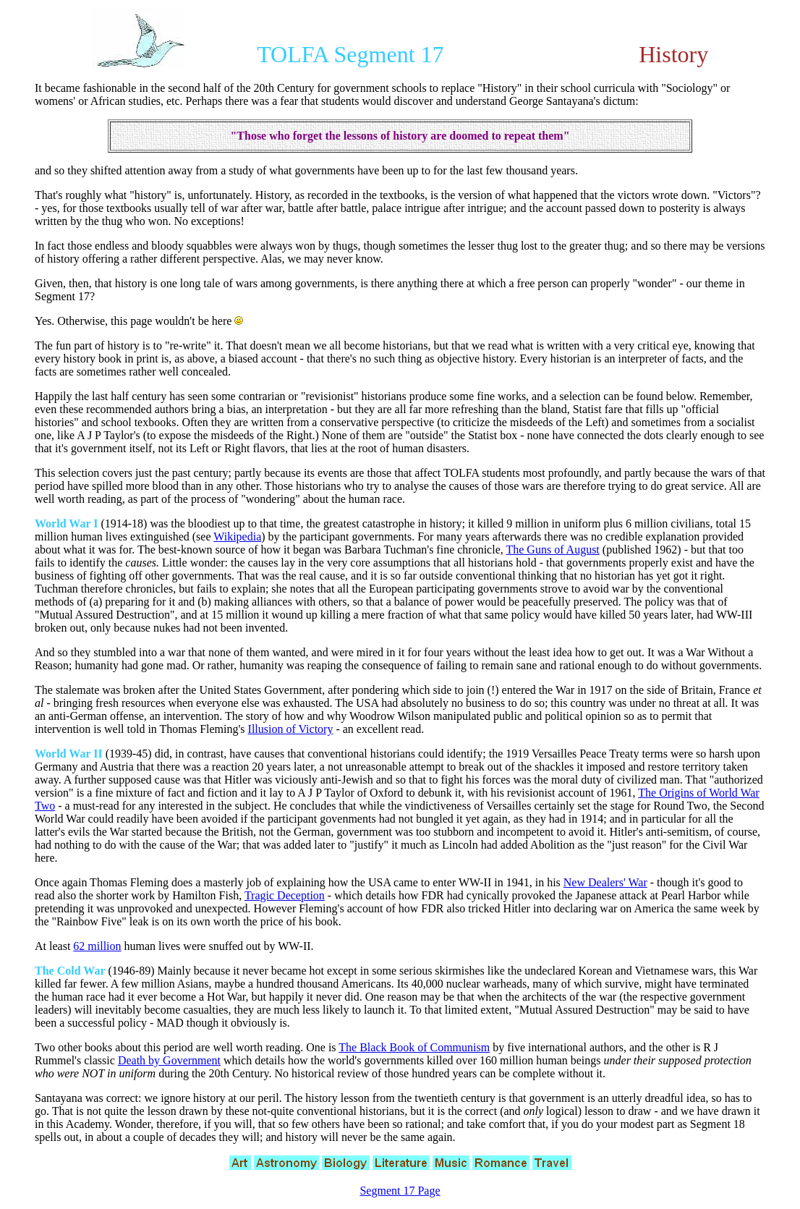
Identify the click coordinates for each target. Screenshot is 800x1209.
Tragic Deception (284, 895)
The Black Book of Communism (414, 1047)
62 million (97, 946)
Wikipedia (237, 536)
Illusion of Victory (290, 729)
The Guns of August (552, 549)
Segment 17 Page (399, 1190)
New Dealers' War (605, 882)
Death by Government (169, 1060)
